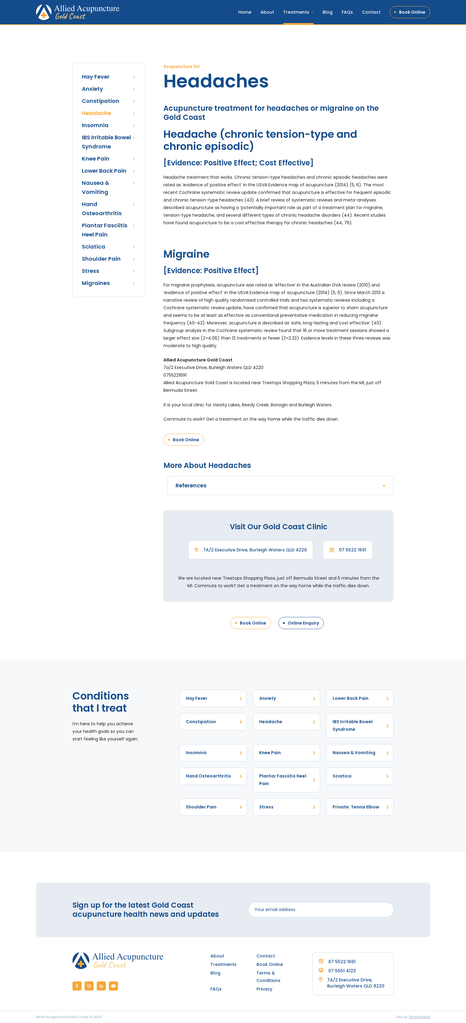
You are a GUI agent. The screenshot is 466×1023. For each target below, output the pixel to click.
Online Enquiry (303, 623)
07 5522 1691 (352, 550)
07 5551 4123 (337, 971)
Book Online (412, 12)
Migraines (96, 283)
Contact (371, 12)
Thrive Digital (419, 1017)
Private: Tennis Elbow (356, 807)
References (281, 485)
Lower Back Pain (104, 170)
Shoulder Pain (101, 259)
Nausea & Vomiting (95, 187)
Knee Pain (95, 158)
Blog (328, 12)
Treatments (296, 12)
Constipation (100, 101)
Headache (96, 113)
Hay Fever (95, 76)
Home (244, 12)
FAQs (347, 12)
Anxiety (92, 89)
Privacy (264, 989)
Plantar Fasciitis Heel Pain (104, 230)
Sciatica (93, 246)
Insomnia (95, 125)
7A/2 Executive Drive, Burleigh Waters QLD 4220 (255, 550)
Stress (90, 271)
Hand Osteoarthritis (102, 208)
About (267, 12)
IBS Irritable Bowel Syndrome (106, 142)
